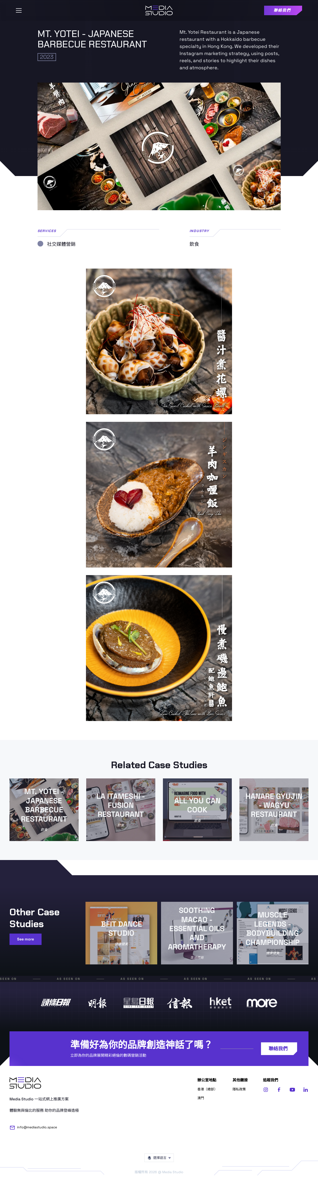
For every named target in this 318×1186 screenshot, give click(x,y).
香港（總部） (207, 1089)
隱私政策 (239, 1089)
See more (25, 939)
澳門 (200, 1098)
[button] (19, 10)
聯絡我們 (278, 1049)
